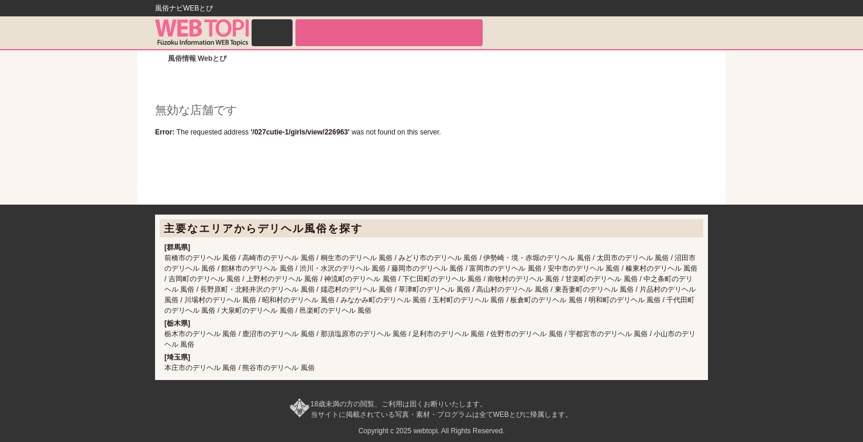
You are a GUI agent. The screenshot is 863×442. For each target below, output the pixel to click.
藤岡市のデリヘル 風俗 (427, 268)
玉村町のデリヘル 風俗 (468, 300)
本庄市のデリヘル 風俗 (200, 368)
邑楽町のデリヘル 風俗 (336, 310)
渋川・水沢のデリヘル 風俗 (343, 268)
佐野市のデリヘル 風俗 (526, 334)
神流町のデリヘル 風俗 (360, 279)
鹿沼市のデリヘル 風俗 (278, 334)
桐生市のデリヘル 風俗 (357, 258)
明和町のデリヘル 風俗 (625, 300)
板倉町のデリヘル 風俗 (546, 300)
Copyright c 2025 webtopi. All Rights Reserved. (431, 431)
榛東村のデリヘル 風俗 (661, 268)
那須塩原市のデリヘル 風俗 (364, 334)
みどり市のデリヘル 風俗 (437, 258)
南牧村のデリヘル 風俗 (523, 279)
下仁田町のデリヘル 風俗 (442, 279)
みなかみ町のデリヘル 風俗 (384, 300)
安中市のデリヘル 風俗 (584, 268)
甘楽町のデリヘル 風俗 (601, 279)
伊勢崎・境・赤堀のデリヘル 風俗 (536, 258)
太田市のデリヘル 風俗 (633, 258)
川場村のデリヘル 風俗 (220, 300)
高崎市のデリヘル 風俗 (278, 258)
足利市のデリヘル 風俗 (448, 334)
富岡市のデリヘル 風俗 (505, 268)
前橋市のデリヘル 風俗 (200, 258)
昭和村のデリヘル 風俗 (298, 300)
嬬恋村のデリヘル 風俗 (357, 289)
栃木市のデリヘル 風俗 (200, 334)
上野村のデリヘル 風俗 (282, 279)
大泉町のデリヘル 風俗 (257, 310)
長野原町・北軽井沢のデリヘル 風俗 (257, 289)
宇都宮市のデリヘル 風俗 (608, 334)
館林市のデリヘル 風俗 (257, 268)
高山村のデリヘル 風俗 (512, 289)
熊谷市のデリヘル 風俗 (278, 368)
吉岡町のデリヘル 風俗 (204, 279)
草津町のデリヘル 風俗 (434, 289)
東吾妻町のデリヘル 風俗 (594, 289)
